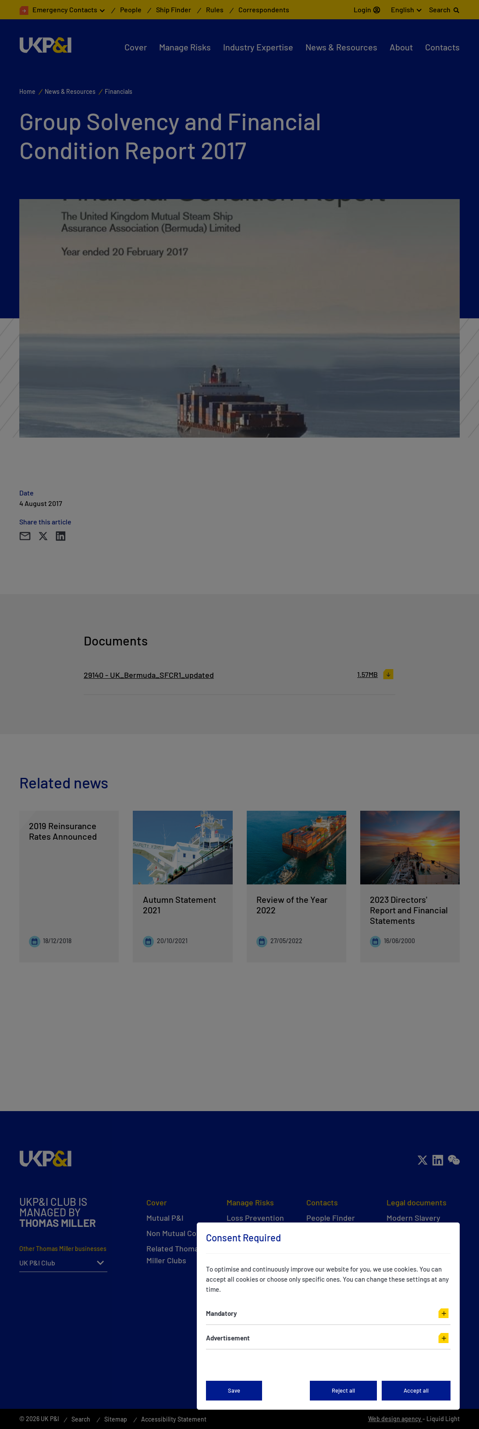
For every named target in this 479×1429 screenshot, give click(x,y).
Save (234, 1390)
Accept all (416, 1390)
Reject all (343, 1390)
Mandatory (221, 1313)
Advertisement (228, 1338)
